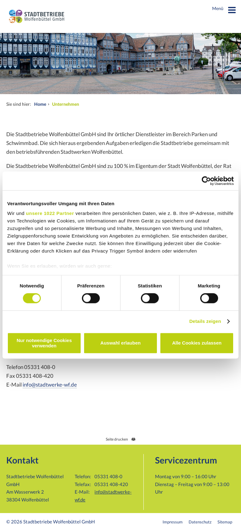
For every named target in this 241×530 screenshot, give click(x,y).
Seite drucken (121, 439)
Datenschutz (200, 521)
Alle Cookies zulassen (197, 343)
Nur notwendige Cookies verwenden (44, 343)
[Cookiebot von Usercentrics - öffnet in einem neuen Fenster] (206, 180)
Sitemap (224, 521)
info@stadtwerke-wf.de (50, 384)
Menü (224, 11)
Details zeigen (205, 321)
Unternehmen (65, 104)
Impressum (173, 521)
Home (40, 104)
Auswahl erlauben (120, 343)
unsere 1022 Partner (50, 213)
